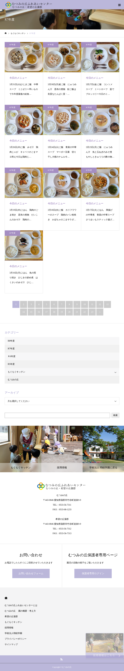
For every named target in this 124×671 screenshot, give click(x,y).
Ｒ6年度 (11, 356)
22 (85, 312)
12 (100, 304)
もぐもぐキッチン (16, 372)
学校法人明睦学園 (13, 633)
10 (85, 304)
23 (92, 312)
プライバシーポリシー (15, 639)
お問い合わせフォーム (31, 573)
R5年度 (11, 364)
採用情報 (9, 628)
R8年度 (11, 341)
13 (107, 304)
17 (46, 312)
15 (31, 312)
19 (62, 312)
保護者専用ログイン (93, 573)
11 (92, 304)
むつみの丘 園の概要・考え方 (20, 611)
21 (77, 312)
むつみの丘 (13, 379)
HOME (6, 598)
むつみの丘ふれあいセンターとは (21, 605)
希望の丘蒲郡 (11, 616)
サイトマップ (11, 644)
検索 (115, 415)
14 (24, 312)
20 (69, 312)
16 (39, 312)
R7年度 (12, 45)
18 (54, 312)
